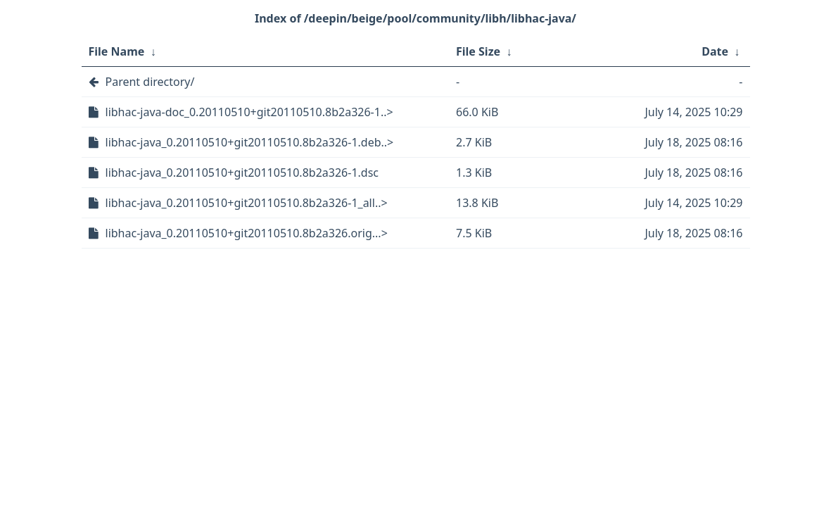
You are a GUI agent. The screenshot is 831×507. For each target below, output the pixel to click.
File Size (478, 51)
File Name (117, 51)
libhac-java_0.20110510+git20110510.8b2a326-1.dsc (242, 172)
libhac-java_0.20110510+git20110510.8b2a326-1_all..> (247, 203)
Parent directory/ (150, 81)
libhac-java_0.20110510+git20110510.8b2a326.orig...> (247, 233)
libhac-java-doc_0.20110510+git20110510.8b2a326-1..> (249, 112)
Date (715, 51)
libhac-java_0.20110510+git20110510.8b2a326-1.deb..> (250, 142)
